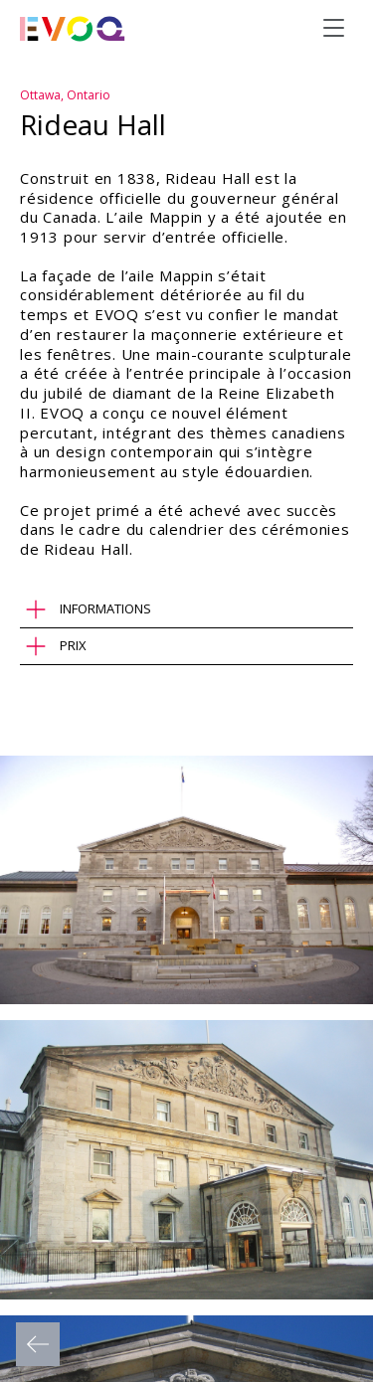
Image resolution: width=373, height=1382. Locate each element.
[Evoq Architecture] (72, 29)
